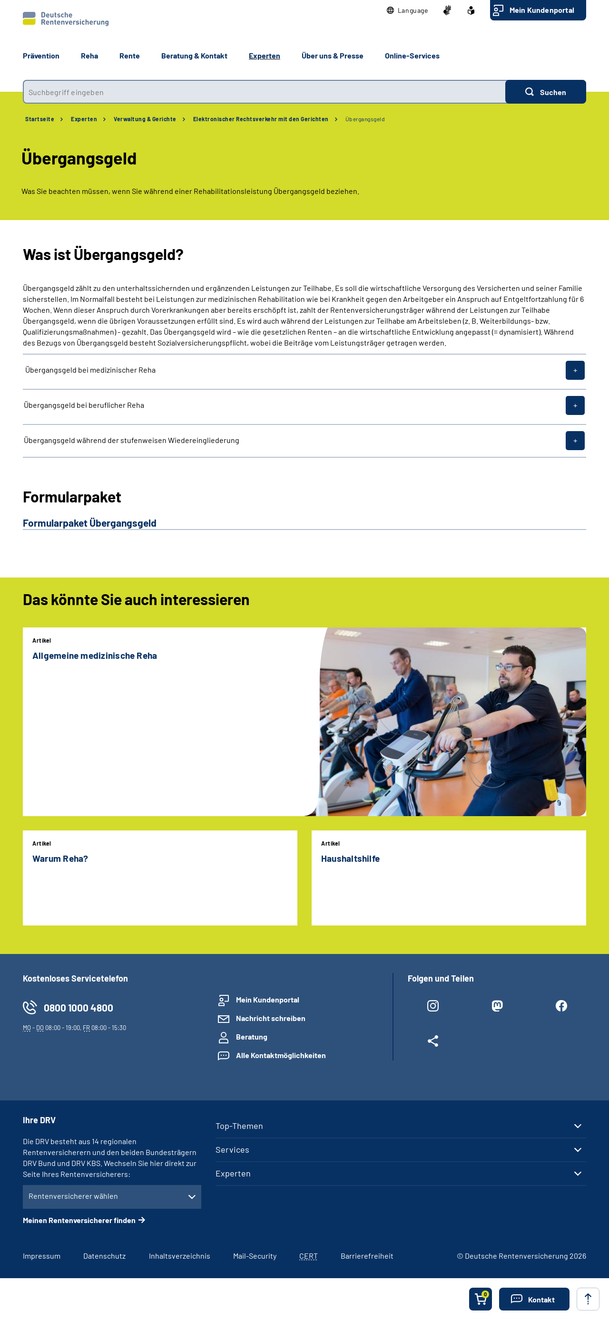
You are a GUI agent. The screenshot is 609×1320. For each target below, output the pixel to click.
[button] (407, 10)
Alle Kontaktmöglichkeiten (281, 1055)
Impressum (41, 1255)
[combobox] (264, 92)
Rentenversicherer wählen (73, 1195)
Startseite (39, 119)
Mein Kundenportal (542, 9)
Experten (84, 119)
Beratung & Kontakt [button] (194, 55)
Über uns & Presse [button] (332, 55)
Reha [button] (89, 55)
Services (232, 1149)
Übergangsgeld (365, 119)
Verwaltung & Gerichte (145, 119)
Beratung (251, 1036)
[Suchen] (545, 92)
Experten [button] (264, 55)
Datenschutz (104, 1255)
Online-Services (412, 55)
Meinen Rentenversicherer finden (79, 1219)
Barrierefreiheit (367, 1255)
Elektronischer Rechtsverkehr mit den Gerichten (261, 119)
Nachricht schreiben (270, 1017)
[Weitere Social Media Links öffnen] (433, 1043)
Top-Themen (239, 1125)
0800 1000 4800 (78, 1007)
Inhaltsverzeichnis (179, 1255)
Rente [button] (129, 55)
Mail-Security (254, 1255)
